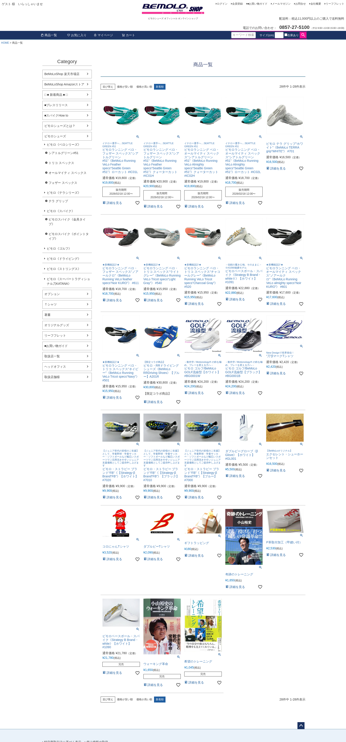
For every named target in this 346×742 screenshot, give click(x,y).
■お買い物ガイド (257, 3)
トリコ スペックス (61, 163)
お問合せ (300, 3)
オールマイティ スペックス (67, 173)
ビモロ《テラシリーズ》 (64, 192)
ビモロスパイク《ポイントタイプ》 (69, 236)
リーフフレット (335, 3)
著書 (47, 314)
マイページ (103, 35)
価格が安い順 (125, 86)
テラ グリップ (58, 201)
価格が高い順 (144, 86)
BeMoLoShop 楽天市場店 (61, 74)
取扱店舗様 (52, 377)
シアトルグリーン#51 (63, 153)
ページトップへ (301, 725)
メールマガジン (281, 3)
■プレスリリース (56, 105)
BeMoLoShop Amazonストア (64, 84)
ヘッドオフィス (55, 366)
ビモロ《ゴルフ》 (59, 248)
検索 (303, 35)
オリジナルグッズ (56, 325)
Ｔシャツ (50, 304)
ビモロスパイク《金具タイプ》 (67, 222)
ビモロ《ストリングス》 (64, 269)
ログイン (222, 3)
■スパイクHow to (56, 115)
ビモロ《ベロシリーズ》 (64, 144)
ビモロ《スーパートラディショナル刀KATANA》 (68, 281)
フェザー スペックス (63, 183)
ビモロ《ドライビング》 (64, 258)
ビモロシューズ (55, 136)
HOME (5, 42)
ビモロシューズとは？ (59, 126)
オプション (52, 294)
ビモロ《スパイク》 (61, 211)
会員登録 (237, 3)
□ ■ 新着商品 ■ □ (56, 94)
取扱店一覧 (52, 356)
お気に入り (76, 35)
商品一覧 (49, 35)
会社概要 (315, 3)
